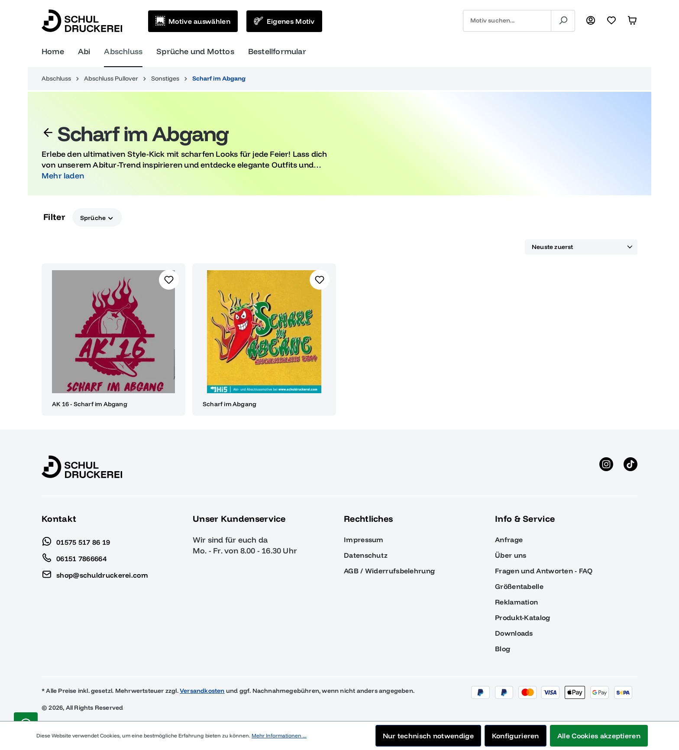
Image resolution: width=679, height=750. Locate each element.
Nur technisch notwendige (428, 735)
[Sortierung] (581, 247)
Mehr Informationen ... (279, 735)
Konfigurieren (515, 735)
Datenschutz (366, 555)
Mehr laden (63, 176)
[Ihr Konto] (590, 20)
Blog (502, 648)
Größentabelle (519, 586)
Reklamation (516, 602)
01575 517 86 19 (76, 540)
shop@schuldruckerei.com (95, 573)
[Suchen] (563, 21)
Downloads (514, 633)
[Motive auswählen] (193, 21)
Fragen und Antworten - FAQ (543, 570)
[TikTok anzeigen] (630, 467)
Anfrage (509, 539)
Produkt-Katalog (522, 617)
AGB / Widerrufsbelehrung (389, 570)
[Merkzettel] (611, 20)
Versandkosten (202, 691)
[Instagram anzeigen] (606, 467)
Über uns (510, 555)
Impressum (364, 539)
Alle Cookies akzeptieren (598, 735)
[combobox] (507, 21)
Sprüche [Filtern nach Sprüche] (97, 217)
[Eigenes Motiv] (284, 21)
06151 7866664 (74, 556)
